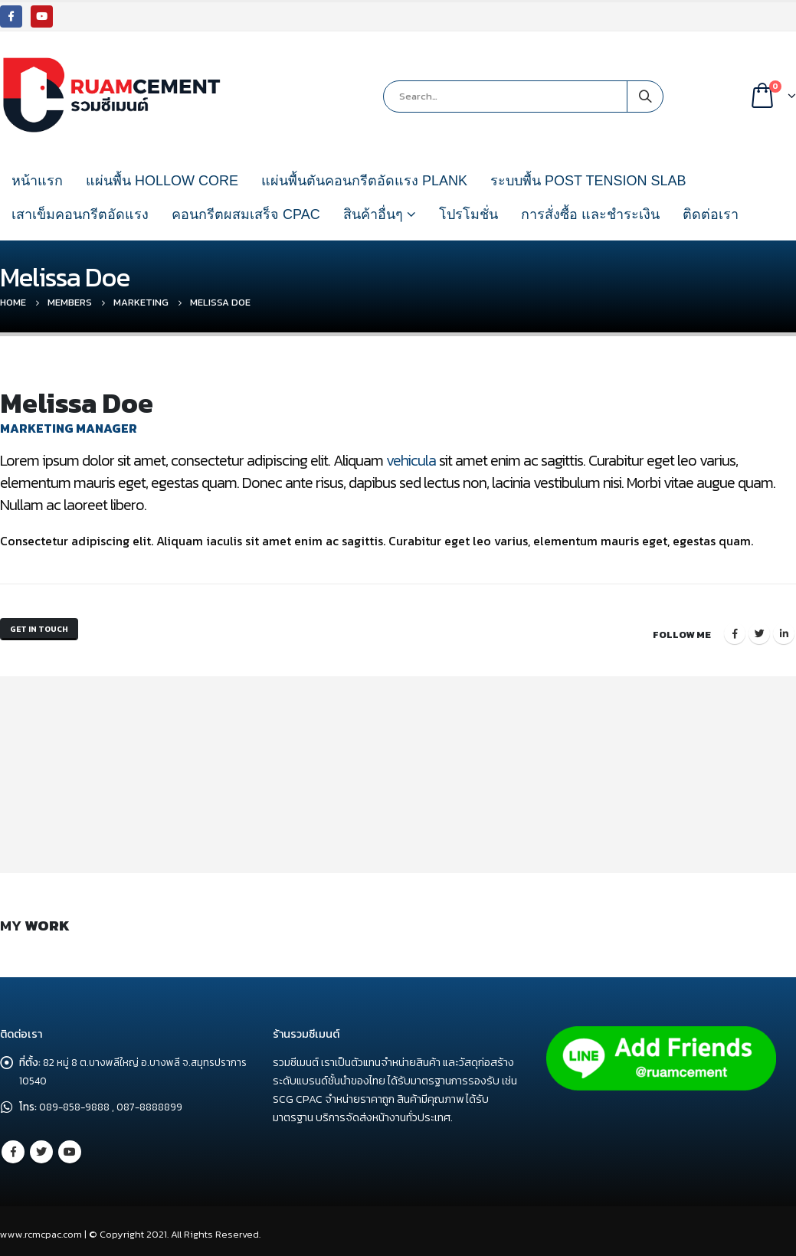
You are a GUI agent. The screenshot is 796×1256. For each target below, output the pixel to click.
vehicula (411, 460)
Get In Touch (45, 630)
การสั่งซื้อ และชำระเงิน (590, 214)
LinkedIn (783, 630)
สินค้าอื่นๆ (373, 214)
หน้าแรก (37, 180)
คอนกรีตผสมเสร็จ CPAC (246, 214)
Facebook (734, 630)
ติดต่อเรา (711, 214)
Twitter (759, 630)
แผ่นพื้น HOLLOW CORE (162, 180)
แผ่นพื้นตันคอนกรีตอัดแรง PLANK (364, 180)
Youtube (69, 1144)
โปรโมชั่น (468, 214)
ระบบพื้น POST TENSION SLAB (588, 180)
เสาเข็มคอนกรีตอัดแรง (80, 214)
